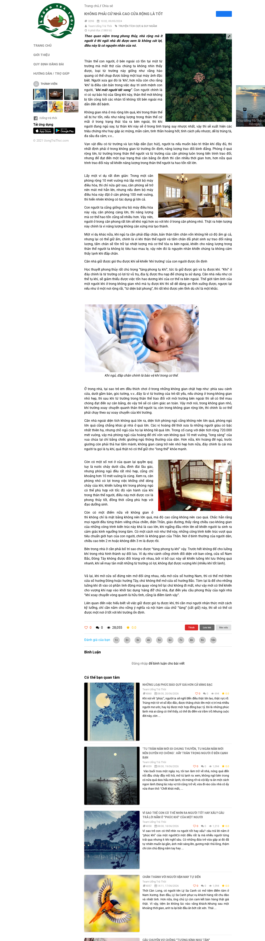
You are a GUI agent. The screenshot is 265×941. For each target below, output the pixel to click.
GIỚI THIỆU (41, 55)
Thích (191, 627)
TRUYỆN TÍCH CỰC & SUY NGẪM (137, 26)
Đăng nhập (140, 663)
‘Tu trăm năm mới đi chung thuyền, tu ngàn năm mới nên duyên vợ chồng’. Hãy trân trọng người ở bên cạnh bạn (185, 753)
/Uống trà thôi (45, 118)
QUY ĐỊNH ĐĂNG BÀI (48, 64)
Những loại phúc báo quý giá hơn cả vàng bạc (177, 685)
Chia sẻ (107, 6)
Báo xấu (223, 627)
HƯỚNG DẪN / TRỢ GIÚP (51, 73)
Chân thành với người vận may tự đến (171, 877)
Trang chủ (91, 6)
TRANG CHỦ (42, 45)
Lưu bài (207, 627)
